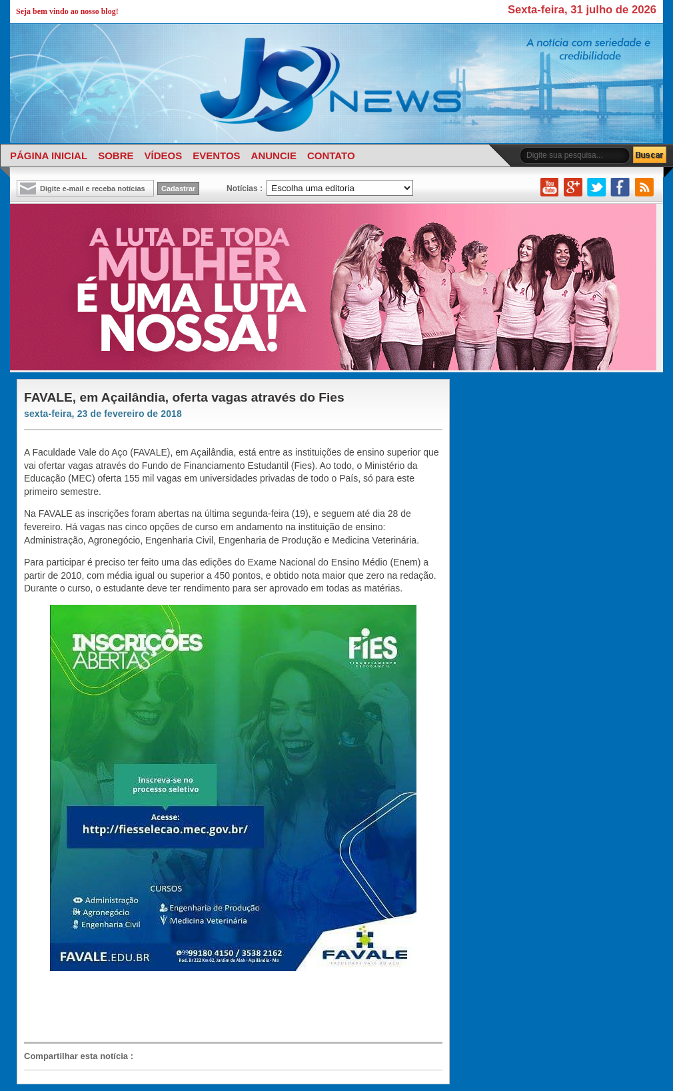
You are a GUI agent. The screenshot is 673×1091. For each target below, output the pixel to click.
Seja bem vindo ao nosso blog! (67, 11)
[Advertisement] (226, 1007)
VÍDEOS (163, 155)
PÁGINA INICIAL (48, 155)
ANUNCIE (274, 155)
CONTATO (331, 155)
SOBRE (115, 155)
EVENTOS (216, 155)
